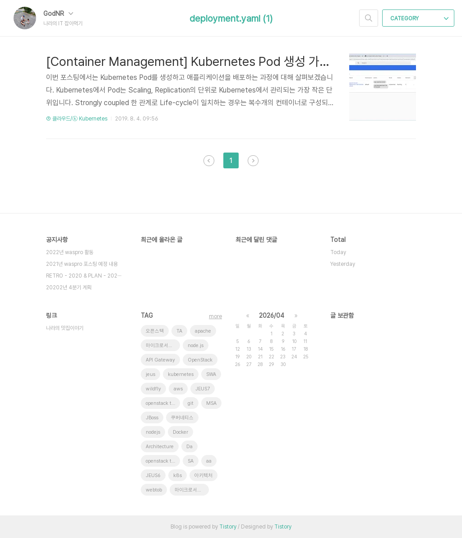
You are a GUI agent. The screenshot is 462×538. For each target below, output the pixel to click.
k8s (177, 475)
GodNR (58, 13)
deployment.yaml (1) (231, 18)
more (215, 316)
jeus (150, 374)
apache (203, 331)
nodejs (153, 432)
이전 (208, 160)
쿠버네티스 (182, 418)
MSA (211, 403)
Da (189, 447)
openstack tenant (163, 403)
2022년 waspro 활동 (69, 252)
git (191, 403)
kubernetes (181, 374)
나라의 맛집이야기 (64, 328)
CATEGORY (419, 18)
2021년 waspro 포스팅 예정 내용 (82, 264)
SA (191, 461)
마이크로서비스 (190, 490)
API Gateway (160, 360)
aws (178, 389)
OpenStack (200, 360)
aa (209, 461)
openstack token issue (163, 461)
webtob (154, 490)
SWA (211, 374)
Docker (180, 432)
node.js (195, 345)
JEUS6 (153, 475)
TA (179, 331)
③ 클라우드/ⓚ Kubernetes (76, 119)
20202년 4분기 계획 (69, 287)
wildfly (153, 389)
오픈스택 (155, 331)
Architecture (160, 447)
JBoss (152, 418)
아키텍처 (203, 475)
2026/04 (271, 315)
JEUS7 (202, 389)
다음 (253, 160)
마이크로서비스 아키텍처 (163, 345)
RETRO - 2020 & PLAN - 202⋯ (83, 276)
